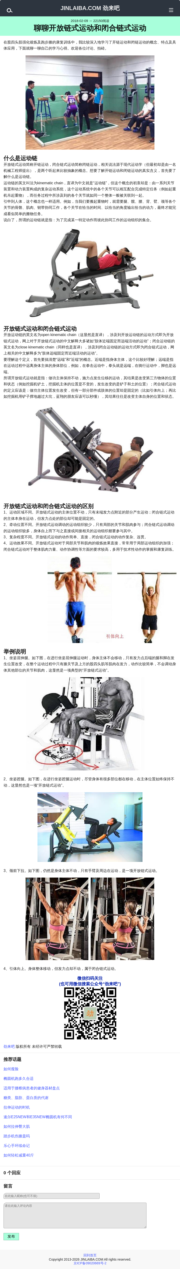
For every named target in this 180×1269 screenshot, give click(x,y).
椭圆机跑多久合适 (19, 1079)
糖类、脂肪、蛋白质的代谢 (26, 1098)
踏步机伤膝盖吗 (17, 1136)
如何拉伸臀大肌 (17, 1126)
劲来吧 (9, 1046)
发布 (11, 1236)
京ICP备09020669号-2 (90, 1263)
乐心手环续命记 (17, 1146)
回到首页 (90, 1255)
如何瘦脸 (11, 1069)
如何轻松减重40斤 (19, 1155)
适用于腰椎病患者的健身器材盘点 (32, 1088)
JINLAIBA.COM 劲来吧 (90, 8)
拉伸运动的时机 (17, 1107)
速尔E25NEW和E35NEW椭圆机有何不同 (38, 1117)
